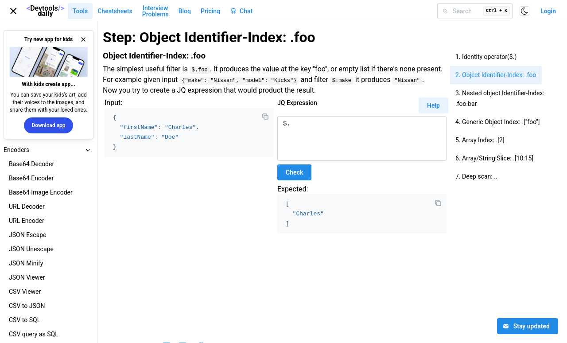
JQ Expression (297, 102)
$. (362, 138)
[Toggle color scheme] (524, 11)
